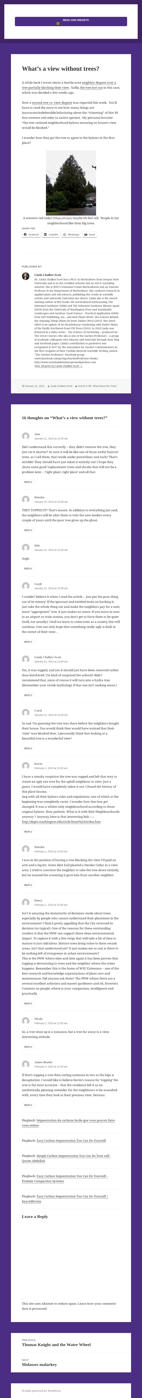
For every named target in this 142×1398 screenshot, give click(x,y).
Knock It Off (84, 386)
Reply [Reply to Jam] (28, 482)
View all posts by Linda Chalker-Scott (57, 366)
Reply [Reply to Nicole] (28, 1046)
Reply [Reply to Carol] (28, 748)
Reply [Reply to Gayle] (28, 641)
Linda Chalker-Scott (61, 386)
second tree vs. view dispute (52, 102)
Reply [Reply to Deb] (28, 568)
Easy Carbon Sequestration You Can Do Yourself (71, 1140)
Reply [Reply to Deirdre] (28, 530)
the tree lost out (91, 87)
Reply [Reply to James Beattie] (28, 1105)
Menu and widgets (76, 20)
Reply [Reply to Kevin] (28, 831)
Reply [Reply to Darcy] (28, 1003)
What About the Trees (105, 386)
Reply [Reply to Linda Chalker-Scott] (28, 695)
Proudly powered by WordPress (41, 1390)
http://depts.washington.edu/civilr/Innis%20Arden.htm (61, 822)
